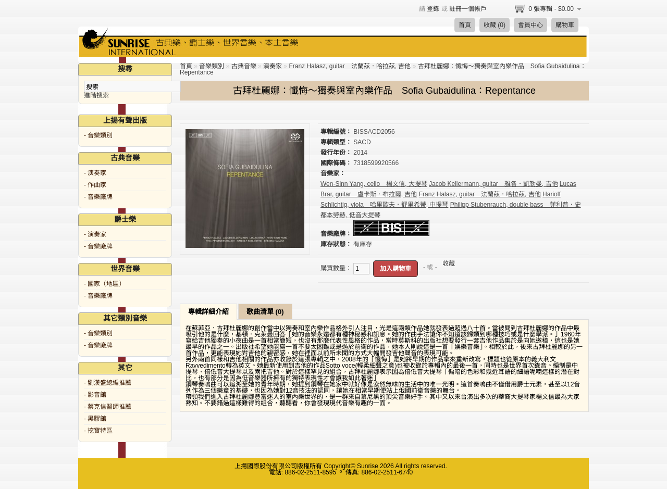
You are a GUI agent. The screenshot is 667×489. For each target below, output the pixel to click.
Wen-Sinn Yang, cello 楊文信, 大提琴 (373, 183)
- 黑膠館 (95, 418)
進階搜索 (96, 95)
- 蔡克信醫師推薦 (107, 406)
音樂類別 (211, 66)
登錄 (433, 8)
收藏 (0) (494, 25)
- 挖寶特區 (98, 430)
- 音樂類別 (98, 135)
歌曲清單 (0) (265, 312)
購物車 (564, 25)
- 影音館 (95, 394)
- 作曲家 (95, 185)
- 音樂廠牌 (98, 196)
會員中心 (530, 25)
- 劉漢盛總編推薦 (107, 382)
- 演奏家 (95, 173)
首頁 (465, 25)
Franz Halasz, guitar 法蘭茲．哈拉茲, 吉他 (350, 66)
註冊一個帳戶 (468, 8)
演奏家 (272, 66)
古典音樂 (243, 66)
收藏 (448, 263)
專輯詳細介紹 (208, 312)
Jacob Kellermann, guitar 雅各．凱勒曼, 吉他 (493, 183)
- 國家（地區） (104, 283)
